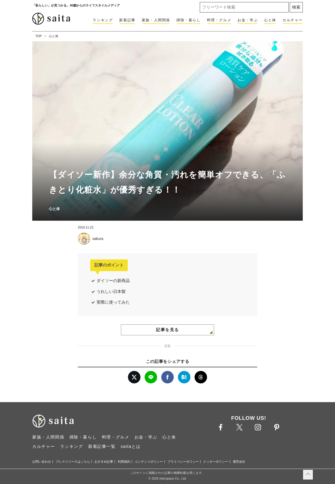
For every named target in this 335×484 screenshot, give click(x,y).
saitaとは (131, 446)
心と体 (270, 20)
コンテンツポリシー (149, 461)
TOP (38, 36)
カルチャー (292, 20)
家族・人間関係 (156, 20)
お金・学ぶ (247, 20)
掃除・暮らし (188, 20)
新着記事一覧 (102, 446)
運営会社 (239, 461)
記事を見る (167, 330)
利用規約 (124, 461)
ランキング (103, 20)
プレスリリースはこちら (73, 461)
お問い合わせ (41, 461)
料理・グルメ (219, 20)
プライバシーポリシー (183, 461)
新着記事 (127, 20)
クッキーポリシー (215, 461)
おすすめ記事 (103, 461)
